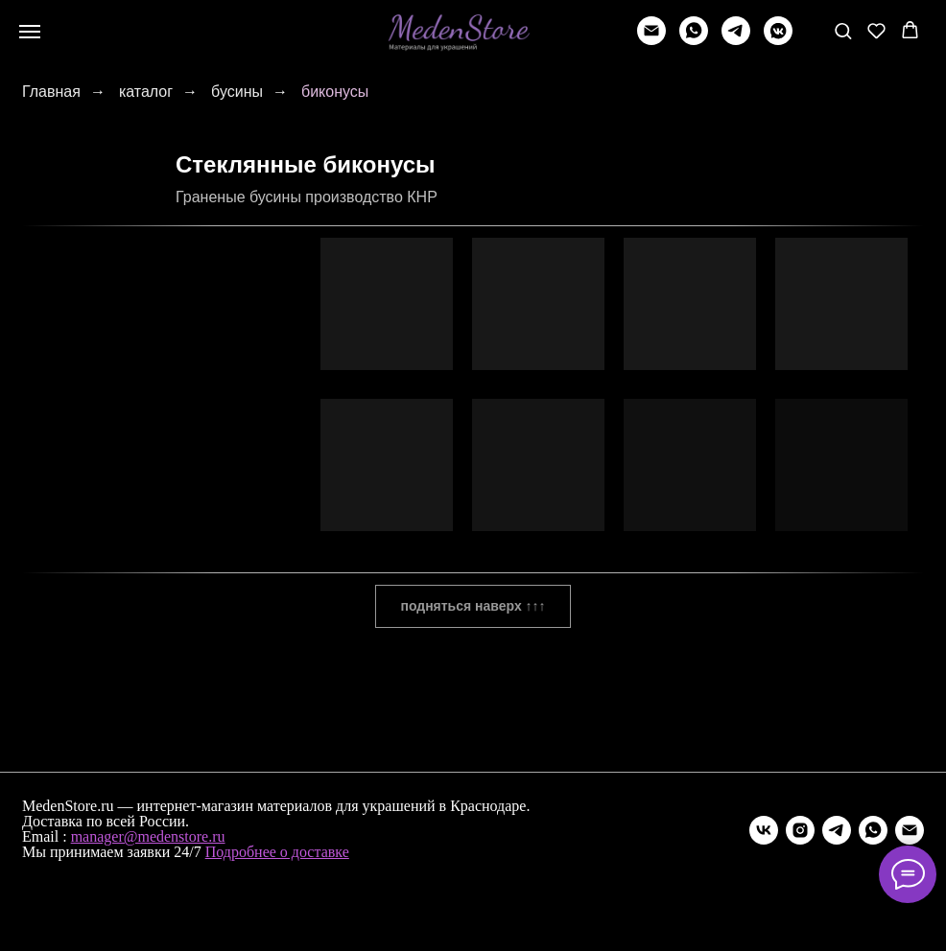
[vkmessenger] (778, 40)
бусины (237, 91)
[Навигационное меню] (29, 31)
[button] (843, 30)
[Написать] (651, 40)
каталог (146, 91)
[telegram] (735, 40)
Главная (51, 91)
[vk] (763, 830)
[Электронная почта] (909, 830)
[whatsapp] (693, 40)
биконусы (334, 91)
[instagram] (800, 830)
